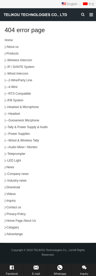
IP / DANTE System (20, 67)
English (69, 4)
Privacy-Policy (16, 214)
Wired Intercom (17, 73)
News (10, 167)
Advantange (14, 234)
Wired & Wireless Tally (23, 140)
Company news (18, 174)
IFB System (15, 100)
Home (9, 40)
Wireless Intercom (19, 60)
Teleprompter (16, 154)
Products (12, 53)
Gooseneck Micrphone (23, 120)
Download (13, 187)
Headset (14, 113)
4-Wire (12, 87)
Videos (11, 194)
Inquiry (11, 200)
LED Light (14, 160)
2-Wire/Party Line (20, 80)
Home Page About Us (21, 220)
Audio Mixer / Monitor (22, 147)
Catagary (12, 227)
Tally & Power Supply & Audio (27, 127)
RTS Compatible (19, 93)
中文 (88, 4)
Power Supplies (19, 134)
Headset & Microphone (23, 107)
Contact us (13, 207)
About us (12, 47)
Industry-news (17, 180)
